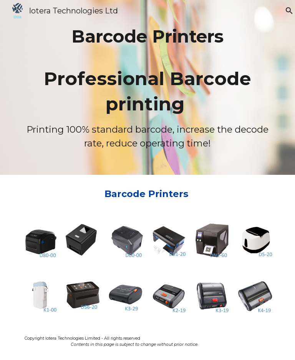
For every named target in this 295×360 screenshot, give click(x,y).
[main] (147, 87)
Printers (169, 193)
